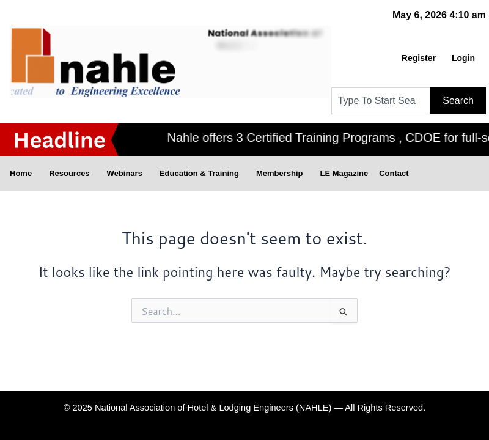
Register (419, 58)
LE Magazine (344, 173)
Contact (393, 173)
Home (24, 173)
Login (463, 58)
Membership (282, 173)
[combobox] (381, 100)
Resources (72, 173)
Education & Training (202, 173)
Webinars (128, 173)
